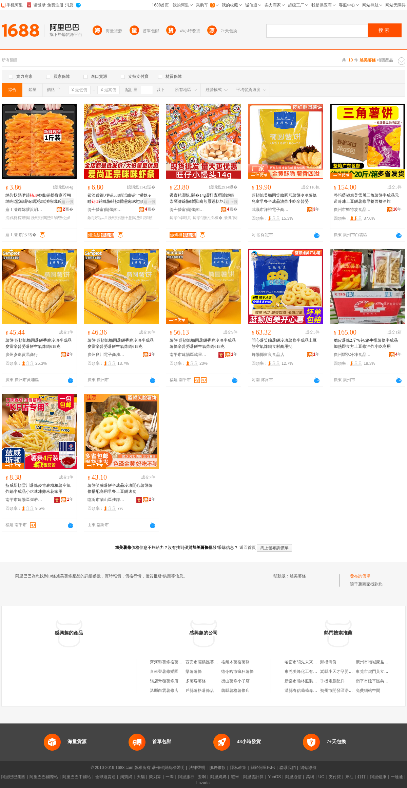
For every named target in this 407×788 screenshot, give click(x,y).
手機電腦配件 (332, 681)
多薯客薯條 (196, 681)
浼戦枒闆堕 (42, 217)
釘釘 (361, 776)
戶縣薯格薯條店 (200, 690)
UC (321, 776)
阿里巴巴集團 (13, 776)
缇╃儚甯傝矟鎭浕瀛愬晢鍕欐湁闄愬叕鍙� (106, 209)
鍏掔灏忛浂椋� (207, 217)
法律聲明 (197, 767)
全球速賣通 (105, 776)
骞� (68, 209)
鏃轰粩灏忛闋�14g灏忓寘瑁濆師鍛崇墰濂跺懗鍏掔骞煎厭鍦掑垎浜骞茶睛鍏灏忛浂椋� (202, 198)
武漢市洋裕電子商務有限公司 (270, 209)
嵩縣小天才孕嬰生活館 (340, 671)
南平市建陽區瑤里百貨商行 (188, 354)
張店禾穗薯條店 (164, 681)
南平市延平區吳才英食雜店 (380, 681)
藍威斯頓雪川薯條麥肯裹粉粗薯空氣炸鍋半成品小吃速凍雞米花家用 (38, 488)
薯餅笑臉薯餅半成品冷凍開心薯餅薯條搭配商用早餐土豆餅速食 (120, 488)
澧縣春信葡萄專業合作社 (307, 690)
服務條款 (217, 767)
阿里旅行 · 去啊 (192, 776)
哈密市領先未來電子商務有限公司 (315, 662)
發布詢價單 (360, 576)
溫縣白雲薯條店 (164, 690)
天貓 (141, 776)
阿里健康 (378, 776)
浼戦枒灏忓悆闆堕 (125, 217)
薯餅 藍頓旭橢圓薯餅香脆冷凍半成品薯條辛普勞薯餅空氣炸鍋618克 (203, 343)
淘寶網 (126, 776)
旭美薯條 (298, 576)
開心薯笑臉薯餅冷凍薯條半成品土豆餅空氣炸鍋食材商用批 (284, 343)
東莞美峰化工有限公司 (305, 671)
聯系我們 (287, 767)
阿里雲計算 (253, 776)
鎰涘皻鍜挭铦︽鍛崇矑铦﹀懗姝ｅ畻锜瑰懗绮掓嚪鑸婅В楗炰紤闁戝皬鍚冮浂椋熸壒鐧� (121, 198)
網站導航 (308, 767)
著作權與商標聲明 (168, 767)
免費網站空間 (368, 690)
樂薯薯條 (194, 671)
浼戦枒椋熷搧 (17, 217)
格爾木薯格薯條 (235, 662)
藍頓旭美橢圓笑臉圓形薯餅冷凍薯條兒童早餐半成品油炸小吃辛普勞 (284, 198)
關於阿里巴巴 (263, 767)
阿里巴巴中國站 (76, 776)
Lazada (203, 783)
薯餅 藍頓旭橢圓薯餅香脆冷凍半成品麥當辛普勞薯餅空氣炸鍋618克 (38, 343)
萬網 (310, 776)
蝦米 (235, 776)
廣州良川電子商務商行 (106, 354)
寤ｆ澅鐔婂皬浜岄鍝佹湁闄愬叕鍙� (24, 209)
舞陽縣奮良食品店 (268, 354)
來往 (349, 776)
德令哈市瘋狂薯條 (237, 671)
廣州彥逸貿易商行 (21, 354)
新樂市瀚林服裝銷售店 (305, 681)
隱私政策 (238, 767)
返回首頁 (247, 547)
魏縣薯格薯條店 (235, 690)
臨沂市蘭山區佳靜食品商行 (106, 499)
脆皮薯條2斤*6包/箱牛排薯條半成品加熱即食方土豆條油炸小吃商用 (366, 343)
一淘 (170, 776)
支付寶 (335, 776)
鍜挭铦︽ (97, 217)
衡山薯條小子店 (235, 681)
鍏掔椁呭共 (180, 217)
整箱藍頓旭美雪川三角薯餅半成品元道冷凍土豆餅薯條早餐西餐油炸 (366, 198)
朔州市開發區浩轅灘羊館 (342, 690)
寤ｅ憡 (67, 201)
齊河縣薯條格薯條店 (168, 662)
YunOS (274, 776)
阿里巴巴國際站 (44, 776)
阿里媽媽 (218, 776)
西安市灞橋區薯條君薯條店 (210, 662)
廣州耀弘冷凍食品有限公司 (352, 354)
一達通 (397, 776)
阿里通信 (293, 776)
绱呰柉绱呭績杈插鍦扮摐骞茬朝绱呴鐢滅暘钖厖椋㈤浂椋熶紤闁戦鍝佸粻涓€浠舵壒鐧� (38, 198)
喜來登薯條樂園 (164, 671)
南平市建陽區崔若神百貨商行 (24, 499)
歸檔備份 (328, 662)
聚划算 (155, 776)
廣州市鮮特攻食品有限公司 (352, 209)
